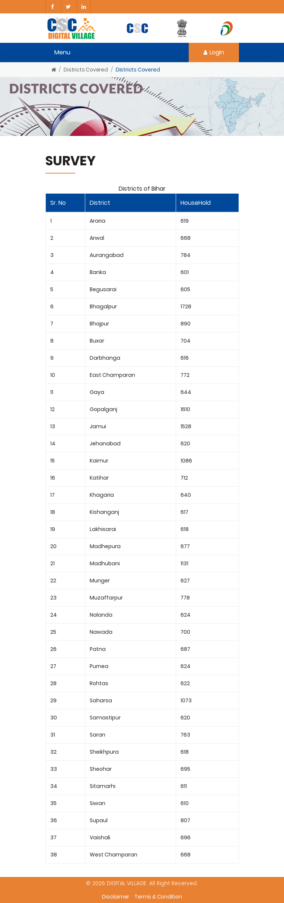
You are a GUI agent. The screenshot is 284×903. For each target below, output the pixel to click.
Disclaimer (115, 896)
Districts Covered (86, 69)
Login (214, 52)
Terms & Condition (158, 896)
